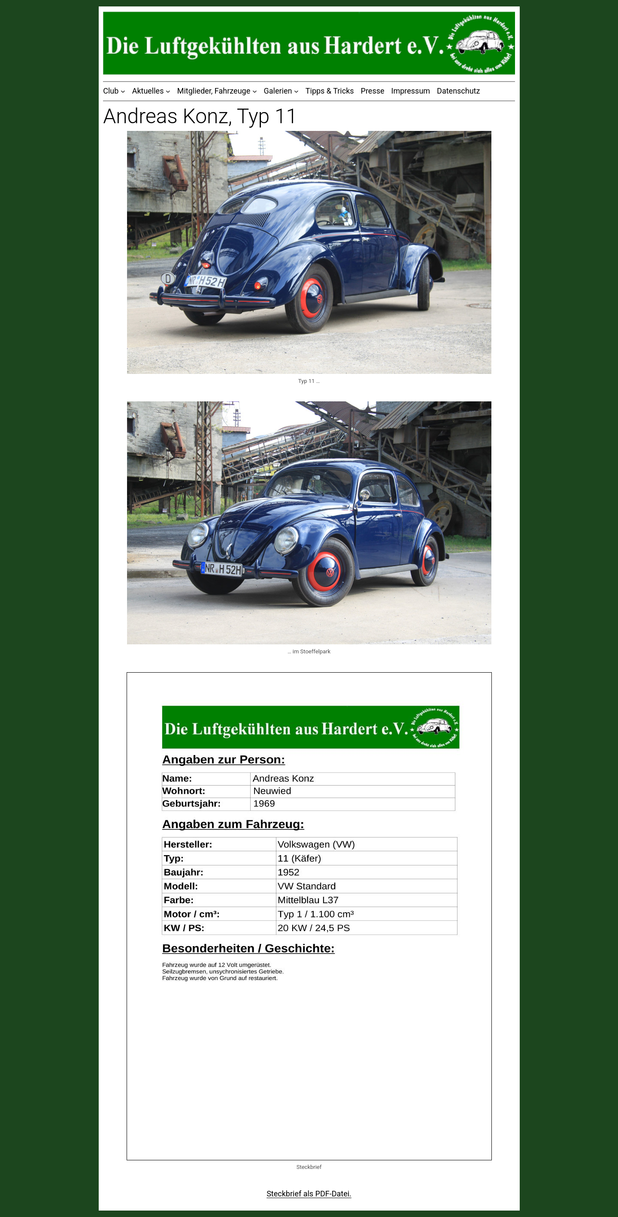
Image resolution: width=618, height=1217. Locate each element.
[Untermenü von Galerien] (296, 91)
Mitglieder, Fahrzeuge (213, 90)
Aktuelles (148, 90)
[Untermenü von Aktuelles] (168, 91)
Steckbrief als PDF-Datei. (309, 1193)
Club (110, 90)
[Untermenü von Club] (123, 91)
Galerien (278, 90)
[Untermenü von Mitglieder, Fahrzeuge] (254, 91)
